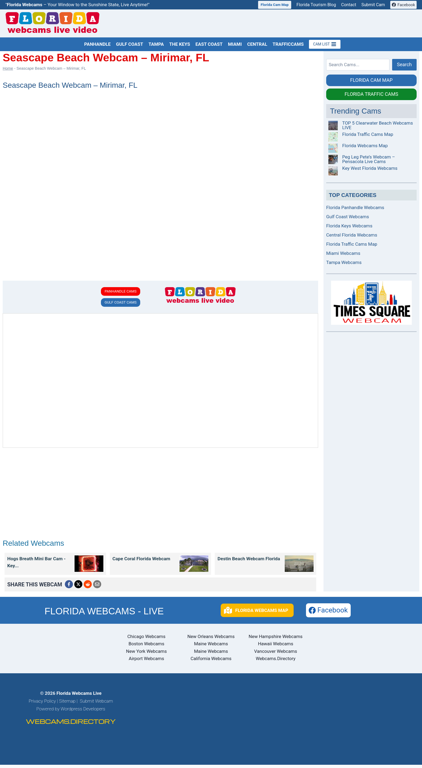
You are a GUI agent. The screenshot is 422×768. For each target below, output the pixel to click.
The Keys (179, 44)
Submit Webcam (96, 704)
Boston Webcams (146, 647)
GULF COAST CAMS (120, 303)
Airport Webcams (146, 661)
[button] (257, 614)
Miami (235, 44)
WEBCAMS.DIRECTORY (71, 724)
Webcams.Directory (276, 661)
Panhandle (97, 44)
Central (257, 44)
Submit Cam (373, 4)
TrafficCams (288, 44)
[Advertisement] (319, 23)
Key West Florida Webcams (369, 168)
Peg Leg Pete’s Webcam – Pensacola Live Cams (368, 159)
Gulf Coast (129, 44)
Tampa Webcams (344, 262)
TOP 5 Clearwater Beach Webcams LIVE (377, 125)
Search (404, 64)
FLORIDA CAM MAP (371, 80)
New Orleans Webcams (211, 640)
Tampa (156, 44)
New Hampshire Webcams (276, 640)
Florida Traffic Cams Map (367, 134)
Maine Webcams (211, 647)
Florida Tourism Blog (316, 4)
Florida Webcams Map (365, 145)
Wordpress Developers (83, 712)
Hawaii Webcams (275, 647)
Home (8, 68)
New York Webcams (146, 654)
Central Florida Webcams (351, 235)
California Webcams (211, 661)
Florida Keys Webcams (349, 225)
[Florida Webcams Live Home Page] (52, 23)
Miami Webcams (343, 253)
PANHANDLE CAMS (121, 291)
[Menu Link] (89, 565)
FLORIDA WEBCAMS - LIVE (104, 614)
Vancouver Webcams (275, 654)
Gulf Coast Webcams (347, 216)
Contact (348, 4)
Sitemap (67, 704)
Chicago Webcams (146, 640)
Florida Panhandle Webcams (355, 207)
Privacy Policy (42, 704)
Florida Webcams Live (79, 696)
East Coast (209, 44)
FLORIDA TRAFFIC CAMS (371, 94)
